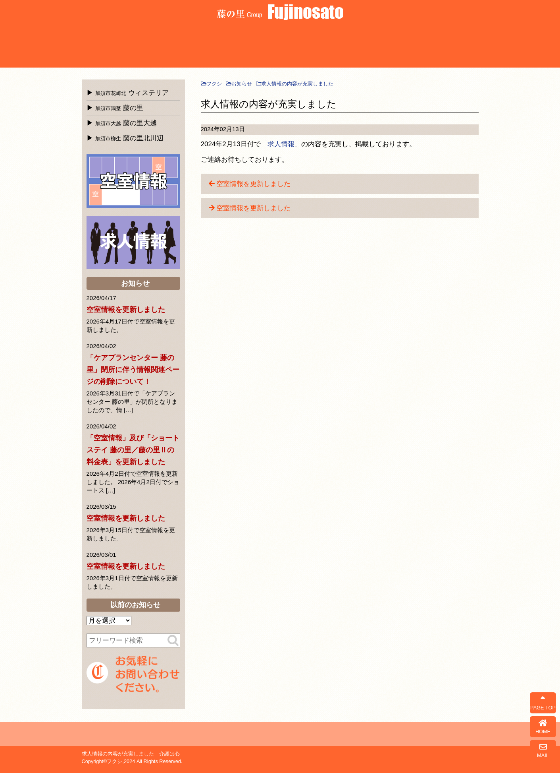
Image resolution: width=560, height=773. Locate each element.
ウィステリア (104, 46)
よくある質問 (280, 46)
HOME (542, 726)
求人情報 (280, 144)
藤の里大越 (192, 46)
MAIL (543, 750)
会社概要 (324, 46)
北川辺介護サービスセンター (236, 46)
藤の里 (148, 46)
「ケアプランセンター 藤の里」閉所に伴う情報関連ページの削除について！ (133, 370)
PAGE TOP (543, 703)
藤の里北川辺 (129, 138)
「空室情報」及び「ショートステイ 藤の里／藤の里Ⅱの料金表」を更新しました (133, 450)
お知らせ (368, 46)
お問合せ (456, 46)
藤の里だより (412, 46)
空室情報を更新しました (253, 184)
